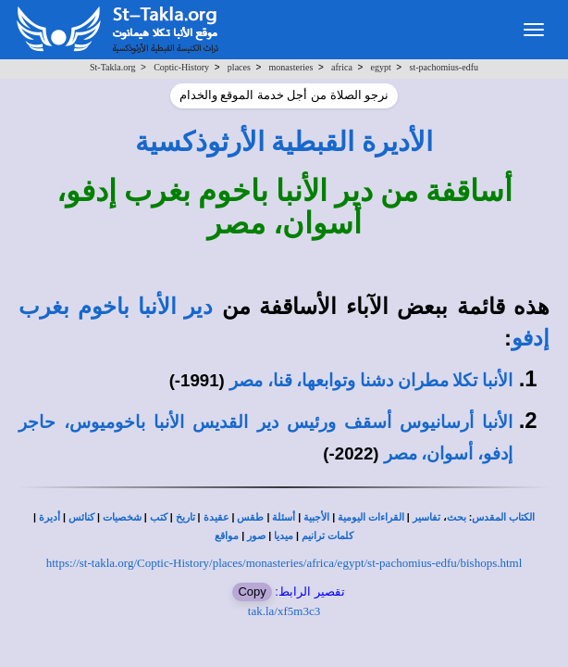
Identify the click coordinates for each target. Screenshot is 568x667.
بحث (456, 517)
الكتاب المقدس (503, 517)
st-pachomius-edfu (444, 67)
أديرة (49, 517)
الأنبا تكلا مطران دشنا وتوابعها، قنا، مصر (370, 380)
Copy (251, 591)
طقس (250, 517)
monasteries (291, 67)
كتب (158, 517)
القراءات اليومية (371, 517)
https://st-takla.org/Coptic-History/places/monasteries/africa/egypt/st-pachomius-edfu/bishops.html (284, 563)
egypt (381, 67)
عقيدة (216, 517)
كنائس (81, 517)
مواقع (227, 536)
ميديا (283, 536)
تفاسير (426, 517)
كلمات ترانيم (327, 536)
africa (341, 67)
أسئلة (283, 517)
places (239, 67)
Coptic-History (181, 67)
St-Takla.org (112, 67)
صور (256, 536)
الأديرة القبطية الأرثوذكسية (284, 142)
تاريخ (185, 517)
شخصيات (122, 517)
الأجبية (316, 517)
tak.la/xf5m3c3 (284, 611)
